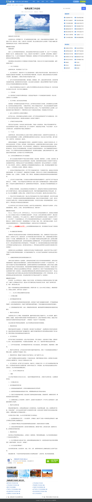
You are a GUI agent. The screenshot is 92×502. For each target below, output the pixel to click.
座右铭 (77, 68)
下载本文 (41, 11)
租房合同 (68, 68)
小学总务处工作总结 (38, 483)
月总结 (77, 62)
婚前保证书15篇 (79, 56)
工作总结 (21, 5)
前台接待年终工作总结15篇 (13, 491)
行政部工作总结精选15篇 (39, 487)
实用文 (52, 1)
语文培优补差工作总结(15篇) (40, 491)
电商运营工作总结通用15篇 (16, 497)
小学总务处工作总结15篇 (13, 485)
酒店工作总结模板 (11, 487)
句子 (47, 1)
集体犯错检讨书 (79, 28)
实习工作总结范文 (37, 493)
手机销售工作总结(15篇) (39, 485)
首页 (34, 1)
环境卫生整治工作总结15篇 (52, 497)
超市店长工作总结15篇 (12, 483)
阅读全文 (36, 11)
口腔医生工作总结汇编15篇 (13, 493)
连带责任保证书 (69, 51)
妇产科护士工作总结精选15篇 (40, 489)
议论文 (67, 65)
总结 (38, 1)
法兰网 (44, 500)
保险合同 (78, 65)
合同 (43, 1)
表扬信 (67, 62)
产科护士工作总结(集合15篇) (14, 489)
